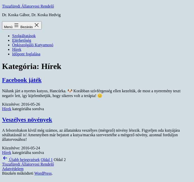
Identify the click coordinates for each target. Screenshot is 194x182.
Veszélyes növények (27, 119)
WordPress (43, 173)
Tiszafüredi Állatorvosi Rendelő (28, 6)
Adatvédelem (12, 169)
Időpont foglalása (26, 54)
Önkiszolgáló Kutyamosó (32, 45)
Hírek (16, 49)
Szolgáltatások (24, 36)
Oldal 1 (47, 159)
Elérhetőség (21, 40)
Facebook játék (22, 80)
